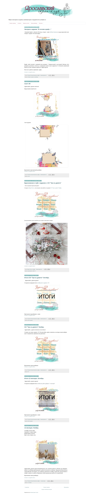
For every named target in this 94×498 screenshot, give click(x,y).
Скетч (29, 176)
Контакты (41, 23)
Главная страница (12, 23)
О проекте (19, 23)
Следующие (27, 487)
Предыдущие (66, 487)
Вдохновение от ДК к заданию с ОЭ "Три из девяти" (42, 183)
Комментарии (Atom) (34, 492)
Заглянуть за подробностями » (29, 72)
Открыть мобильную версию (46, 489)
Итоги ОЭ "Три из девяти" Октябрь (36, 278)
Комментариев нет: (43, 75)
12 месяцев (29, 482)
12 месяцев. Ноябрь (31, 428)
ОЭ (28, 371)
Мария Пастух (31, 187)
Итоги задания (30, 320)
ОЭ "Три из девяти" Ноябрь (56, 187)
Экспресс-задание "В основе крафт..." (37, 29)
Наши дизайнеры (34, 23)
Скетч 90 (27, 84)
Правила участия (26, 23)
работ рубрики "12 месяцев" (46, 383)
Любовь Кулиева (53, 32)
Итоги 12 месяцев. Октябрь (34, 378)
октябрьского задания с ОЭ (43, 282)
